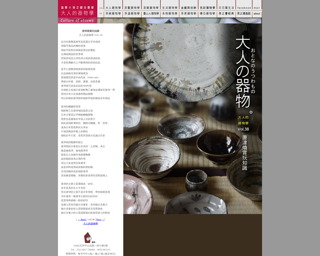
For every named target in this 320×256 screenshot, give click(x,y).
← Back (82, 219)
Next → (100, 219)
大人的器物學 (90, 223)
